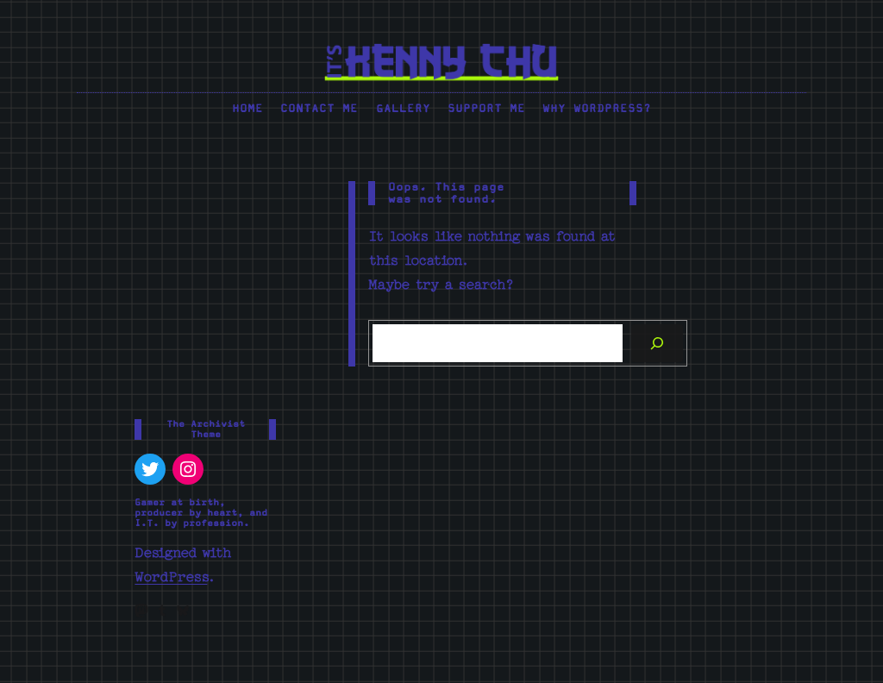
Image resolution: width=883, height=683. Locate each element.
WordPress (171, 577)
